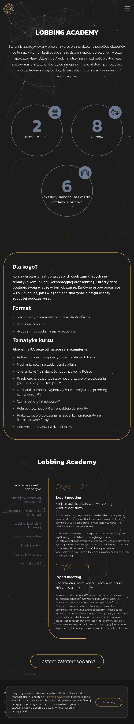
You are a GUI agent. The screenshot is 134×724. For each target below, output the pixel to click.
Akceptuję (109, 702)
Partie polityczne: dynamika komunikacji (24, 512)
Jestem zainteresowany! (67, 661)
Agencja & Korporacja (27, 554)
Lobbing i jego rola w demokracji (28, 525)
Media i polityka (31, 545)
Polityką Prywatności (57, 697)
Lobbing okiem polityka (27, 536)
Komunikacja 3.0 (31, 563)
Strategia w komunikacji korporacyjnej (26, 500)
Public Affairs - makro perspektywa (27, 487)
